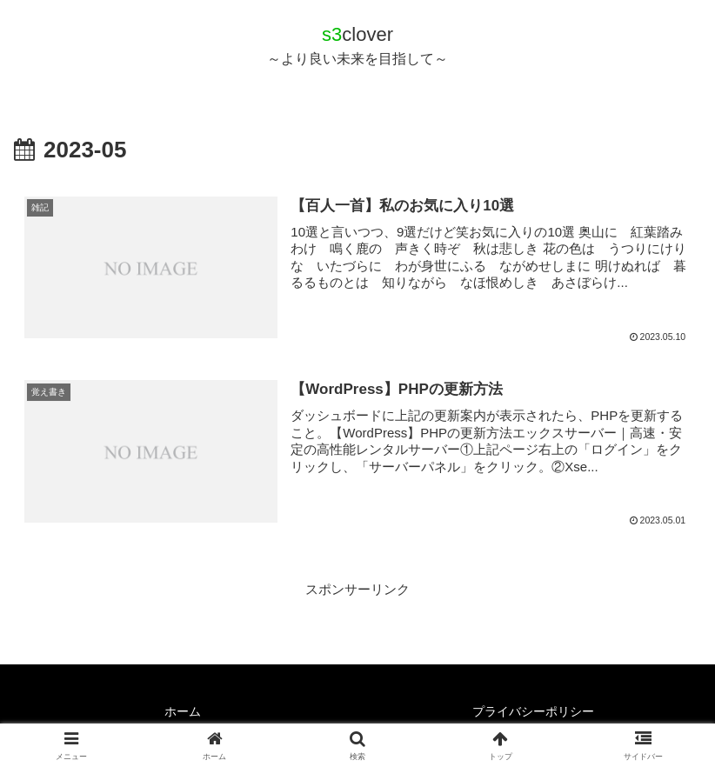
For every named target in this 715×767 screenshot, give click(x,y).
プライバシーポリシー (533, 711)
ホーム (182, 711)
